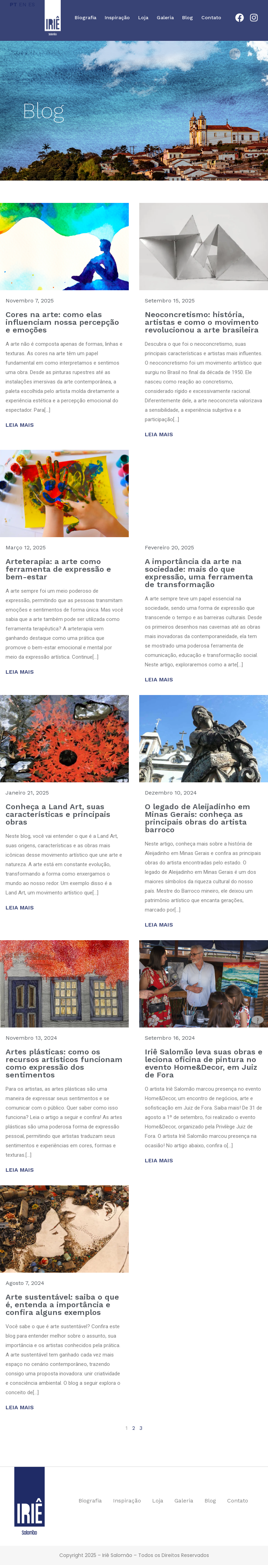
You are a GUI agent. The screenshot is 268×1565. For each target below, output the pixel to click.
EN (23, 4)
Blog (187, 17)
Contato (211, 17)
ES (31, 4)
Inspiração (117, 17)
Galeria (165, 17)
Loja (143, 17)
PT (13, 4)
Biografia (85, 17)
